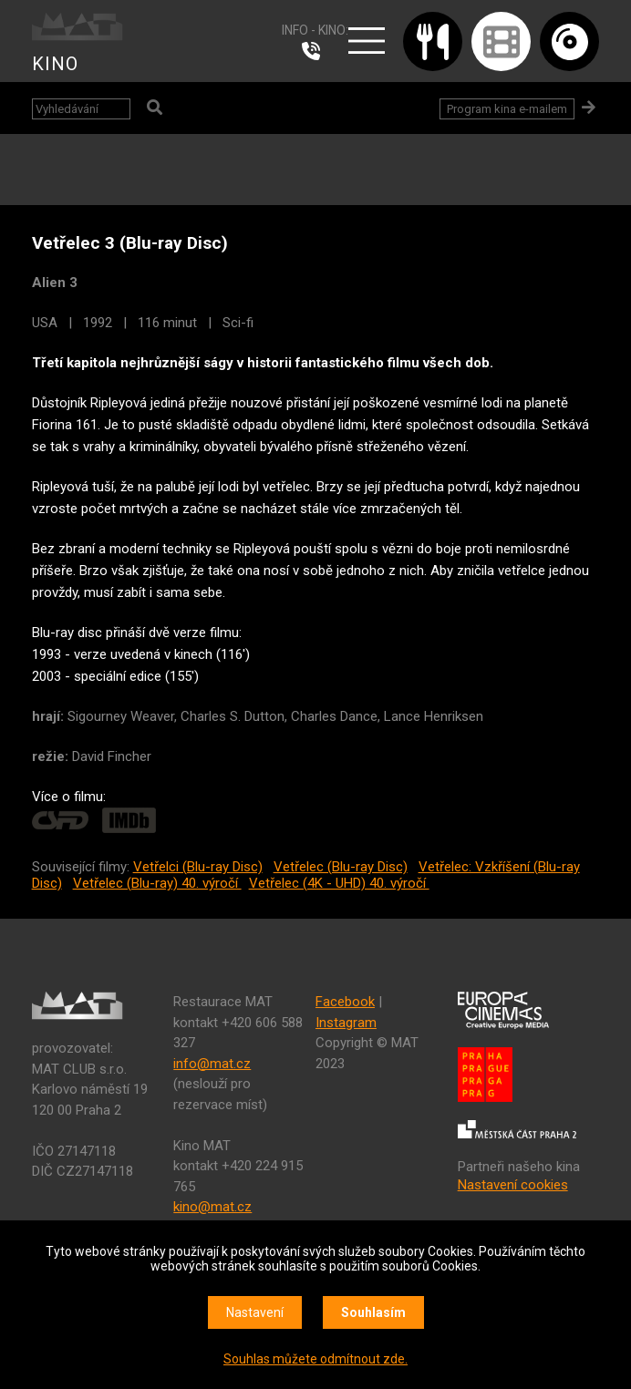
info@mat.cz (212, 1063)
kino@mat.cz (212, 1207)
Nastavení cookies (513, 1185)
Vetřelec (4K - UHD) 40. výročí (339, 883)
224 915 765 (315, 51)
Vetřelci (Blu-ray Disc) (198, 867)
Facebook (345, 1001)
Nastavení (255, 1312)
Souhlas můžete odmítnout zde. (315, 1359)
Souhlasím (373, 1312)
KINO (55, 64)
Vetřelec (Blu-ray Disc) (341, 867)
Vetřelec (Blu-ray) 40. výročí (157, 883)
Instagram (346, 1022)
